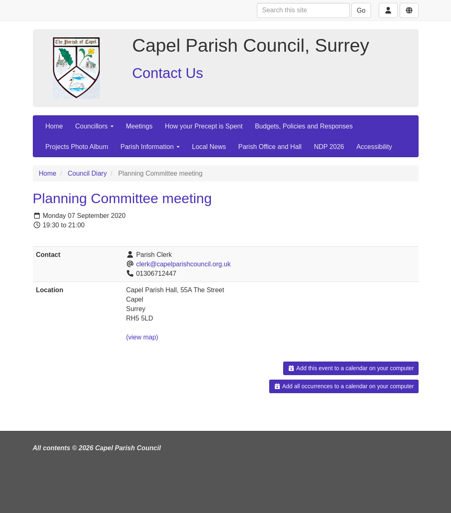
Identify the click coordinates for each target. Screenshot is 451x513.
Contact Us (167, 73)
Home (54, 126)
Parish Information (149, 146)
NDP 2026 (329, 146)
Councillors (94, 126)
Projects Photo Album (77, 146)
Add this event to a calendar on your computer (351, 368)
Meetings (139, 126)
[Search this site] (303, 10)
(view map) (142, 337)
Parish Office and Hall (269, 146)
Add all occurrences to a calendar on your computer (344, 386)
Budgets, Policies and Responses (304, 126)
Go (361, 10)
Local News (209, 146)
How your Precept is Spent (204, 126)
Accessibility (374, 146)
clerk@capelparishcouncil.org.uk (183, 264)
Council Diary (87, 173)
